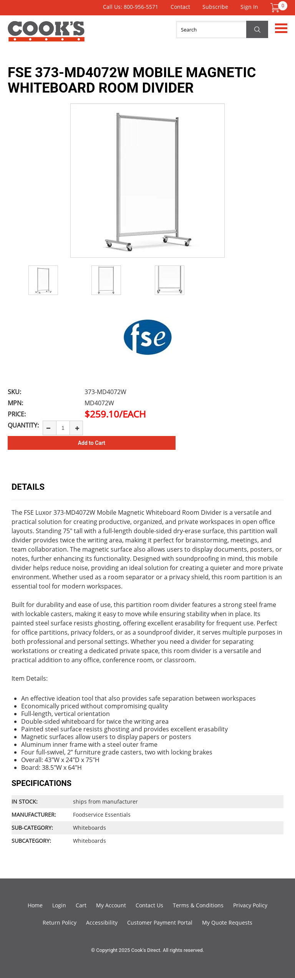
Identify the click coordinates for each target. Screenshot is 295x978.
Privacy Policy (250, 905)
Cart (81, 905)
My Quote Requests (227, 922)
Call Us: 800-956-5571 (130, 6)
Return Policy (59, 922)
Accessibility (102, 922)
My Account (111, 905)
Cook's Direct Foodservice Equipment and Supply (46, 35)
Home (35, 905)
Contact (180, 6)
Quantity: (23, 425)
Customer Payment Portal (159, 922)
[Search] (222, 29)
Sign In (249, 6)
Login (59, 905)
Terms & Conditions (198, 905)
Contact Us (149, 905)
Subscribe (215, 6)
